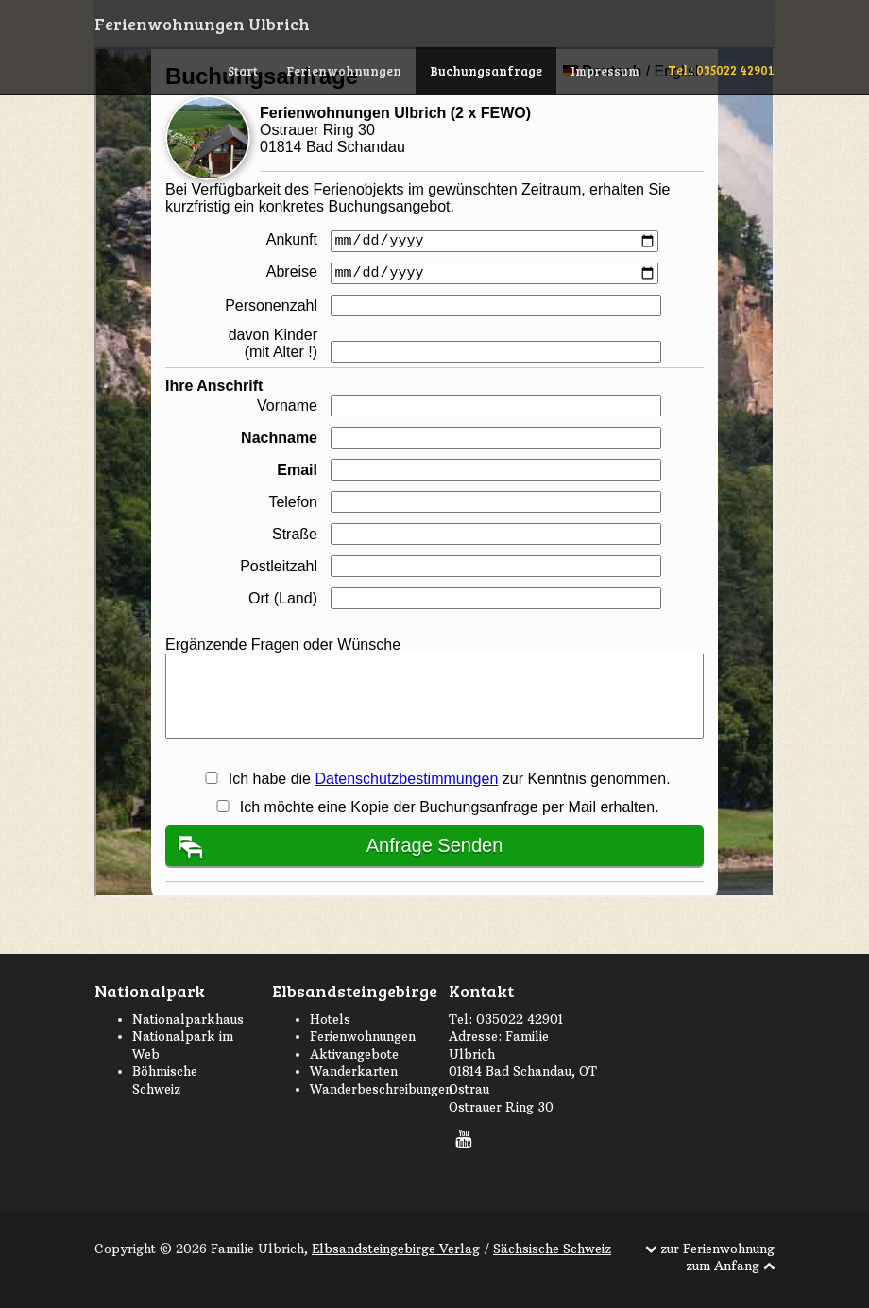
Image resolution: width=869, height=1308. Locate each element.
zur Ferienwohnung (717, 1248)
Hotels (330, 1019)
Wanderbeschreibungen (381, 1088)
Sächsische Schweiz (552, 1248)
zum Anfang (724, 1265)
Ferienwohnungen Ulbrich (202, 23)
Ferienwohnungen (343, 70)
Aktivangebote (354, 1054)
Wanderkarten (354, 1071)
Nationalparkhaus (188, 1019)
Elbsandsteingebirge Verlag (396, 1248)
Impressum (605, 70)
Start (243, 70)
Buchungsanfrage (486, 70)
